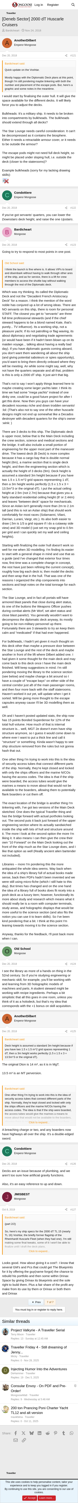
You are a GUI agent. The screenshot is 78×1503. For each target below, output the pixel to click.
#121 (73, 55)
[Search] (73, 5)
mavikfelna (17, 1417)
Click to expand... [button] (39, 1122)
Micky (14, 1356)
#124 (73, 963)
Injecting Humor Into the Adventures (39, 1369)
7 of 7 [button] (50, 1302)
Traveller (30, 1334)
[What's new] (65, 5)
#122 (73, 207)
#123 (73, 244)
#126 (73, 1163)
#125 (73, 1031)
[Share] (66, 55)
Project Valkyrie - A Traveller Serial (38, 1330)
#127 (73, 1209)
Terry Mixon (17, 1334)
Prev (36, 1302)
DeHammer (17, 1373)
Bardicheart (12, 30)
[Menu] (6, 5)
